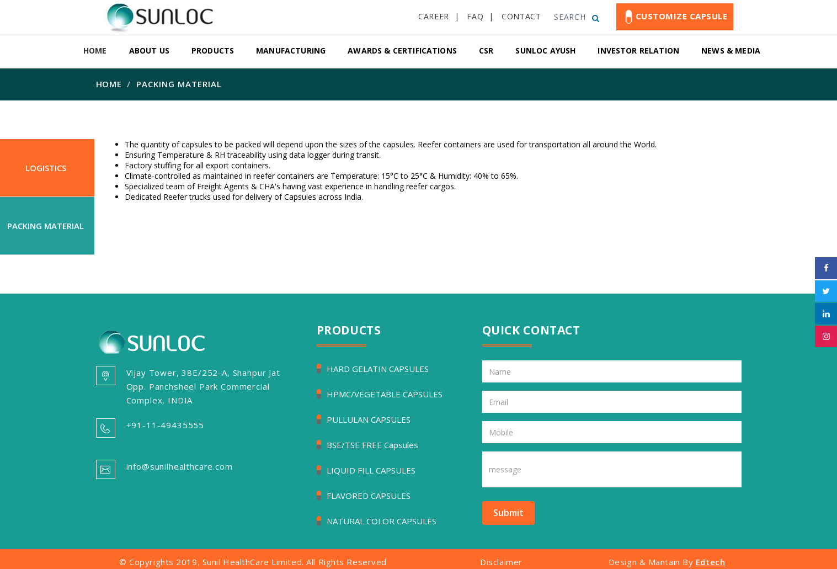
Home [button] (95, 50)
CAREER (433, 16)
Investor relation (638, 50)
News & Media (730, 50)
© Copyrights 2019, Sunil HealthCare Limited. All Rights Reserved (253, 561)
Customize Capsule (675, 17)
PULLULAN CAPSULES (368, 419)
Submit (508, 513)
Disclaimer (501, 561)
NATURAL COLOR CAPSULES (381, 521)
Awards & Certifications (402, 50)
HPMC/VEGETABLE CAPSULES (385, 394)
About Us (149, 50)
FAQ (475, 16)
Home (109, 83)
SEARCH (576, 17)
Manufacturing (291, 50)
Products (212, 50)
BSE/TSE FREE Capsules (372, 444)
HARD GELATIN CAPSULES (378, 368)
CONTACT (521, 16)
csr (486, 50)
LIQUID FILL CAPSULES (371, 470)
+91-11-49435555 (165, 424)
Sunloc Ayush (545, 50)
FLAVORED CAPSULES (368, 495)
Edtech (710, 561)
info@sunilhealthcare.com (179, 466)
